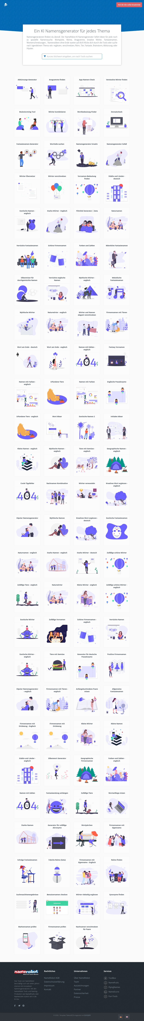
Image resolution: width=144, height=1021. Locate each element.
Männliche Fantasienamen (117, 245)
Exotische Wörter (27, 619)
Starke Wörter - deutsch (87, 553)
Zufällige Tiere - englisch (27, 585)
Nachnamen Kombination (57, 483)
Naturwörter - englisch (57, 312)
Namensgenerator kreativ (87, 144)
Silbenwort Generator (57, 758)
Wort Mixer (57, 416)
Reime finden (116, 860)
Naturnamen (116, 211)
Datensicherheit (81, 993)
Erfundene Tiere (57, 382)
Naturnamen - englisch (27, 553)
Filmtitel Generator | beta (87, 211)
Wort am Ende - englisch (57, 347)
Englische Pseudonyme (116, 382)
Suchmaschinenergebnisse (27, 894)
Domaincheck (116, 112)
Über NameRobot (82, 978)
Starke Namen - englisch (57, 553)
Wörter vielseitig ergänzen (87, 894)
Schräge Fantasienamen (27, 860)
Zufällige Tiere (87, 793)
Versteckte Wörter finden (116, 80)
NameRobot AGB (51, 978)
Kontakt (47, 989)
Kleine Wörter (87, 723)
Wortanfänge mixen (117, 793)
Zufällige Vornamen (57, 619)
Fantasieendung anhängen (57, 793)
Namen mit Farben (87, 382)
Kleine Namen (116, 723)
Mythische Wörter (27, 312)
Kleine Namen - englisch (27, 448)
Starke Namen (27, 825)
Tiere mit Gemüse (57, 654)
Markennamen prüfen (27, 927)
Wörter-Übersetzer (27, 176)
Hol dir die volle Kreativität (129, 5)
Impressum (49, 985)
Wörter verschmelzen (57, 176)
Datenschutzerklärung (54, 981)
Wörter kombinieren (57, 112)
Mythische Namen (57, 518)
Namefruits (30, 994)
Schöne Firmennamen (57, 245)
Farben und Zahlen (87, 245)
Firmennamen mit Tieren (116, 312)
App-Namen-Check (87, 80)
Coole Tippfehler (27, 483)
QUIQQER (87, 1015)
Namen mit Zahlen (27, 793)
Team (76, 981)
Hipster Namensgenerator (27, 518)
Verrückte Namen (116, 619)
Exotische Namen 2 (87, 416)
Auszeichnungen (81, 985)
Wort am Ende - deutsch (27, 347)
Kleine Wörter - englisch (87, 585)
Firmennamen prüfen (57, 927)
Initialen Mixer (117, 416)
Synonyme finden (116, 894)
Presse (77, 997)
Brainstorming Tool (27, 112)
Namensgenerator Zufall (117, 144)
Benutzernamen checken (57, 894)
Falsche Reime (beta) (57, 860)
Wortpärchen (86, 825)
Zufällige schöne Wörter (117, 553)
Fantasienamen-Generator (27, 144)
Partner (77, 989)
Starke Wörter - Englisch (57, 211)
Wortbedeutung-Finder (87, 112)
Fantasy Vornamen (117, 347)
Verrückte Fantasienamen (27, 245)
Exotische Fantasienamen (116, 518)
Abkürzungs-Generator (27, 80)
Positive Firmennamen (116, 654)
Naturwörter (57, 585)
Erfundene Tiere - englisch (27, 416)
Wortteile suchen (57, 144)
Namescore (18, 996)
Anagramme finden (57, 80)
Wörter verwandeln (87, 483)
